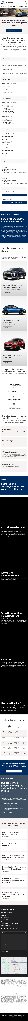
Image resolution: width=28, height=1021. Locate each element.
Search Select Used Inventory (7, 812)
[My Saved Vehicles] (26, 2)
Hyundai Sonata (22, 984)
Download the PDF (6, 859)
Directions (20, 6)
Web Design (23, 1015)
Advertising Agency (17, 1015)
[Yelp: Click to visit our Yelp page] (16, 928)
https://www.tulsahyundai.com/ (21, 980)
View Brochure (5, 836)
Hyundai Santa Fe (10, 984)
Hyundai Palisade (9, 985)
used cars (14, 996)
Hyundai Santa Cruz (16, 984)
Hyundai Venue (11, 986)
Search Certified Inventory (14, 30)
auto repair (7, 1011)
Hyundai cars (20, 999)
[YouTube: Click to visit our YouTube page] (5, 928)
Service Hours (14, 951)
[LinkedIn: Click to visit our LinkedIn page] (7, 928)
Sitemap (3, 1016)
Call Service (12, 6)
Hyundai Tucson (5, 986)
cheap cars (12, 1000)
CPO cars (17, 996)
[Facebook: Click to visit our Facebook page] (2, 928)
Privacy (6, 1016)
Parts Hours (14, 954)
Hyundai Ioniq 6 (20, 985)
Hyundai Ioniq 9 (19, 986)
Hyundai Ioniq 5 (15, 985)
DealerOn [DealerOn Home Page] (11, 1015)
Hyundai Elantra (3, 985)
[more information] (12, 106)
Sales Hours (14, 932)
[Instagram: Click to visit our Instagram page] (13, 928)
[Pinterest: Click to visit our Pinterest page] (10, 928)
